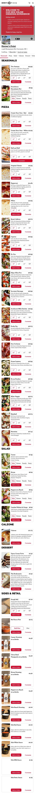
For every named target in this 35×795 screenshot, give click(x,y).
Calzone (21, 56)
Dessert (27, 56)
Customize (28, 82)
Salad (15, 56)
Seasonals (4, 56)
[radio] (13, 77)
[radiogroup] (21, 77)
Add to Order (16, 82)
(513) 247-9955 (22, 52)
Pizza (10, 56)
